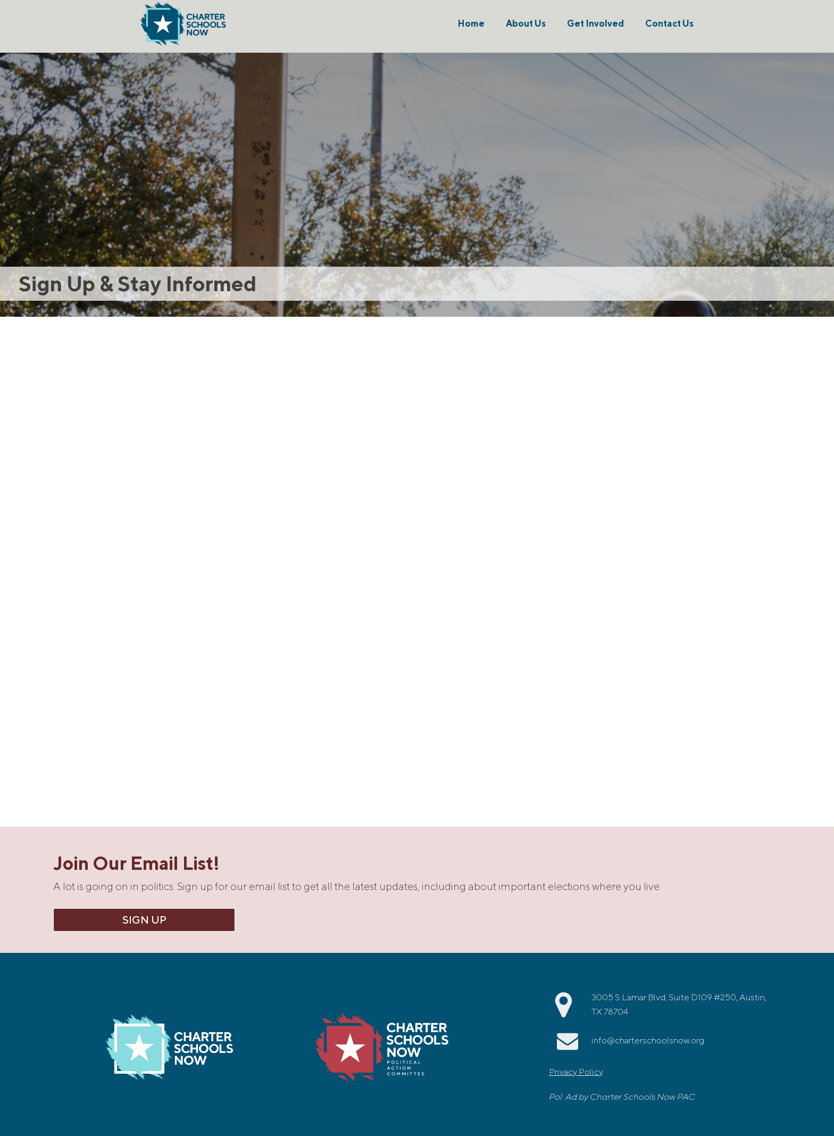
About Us (526, 23)
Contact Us (669, 23)
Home (471, 23)
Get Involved (595, 23)
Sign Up (144, 919)
